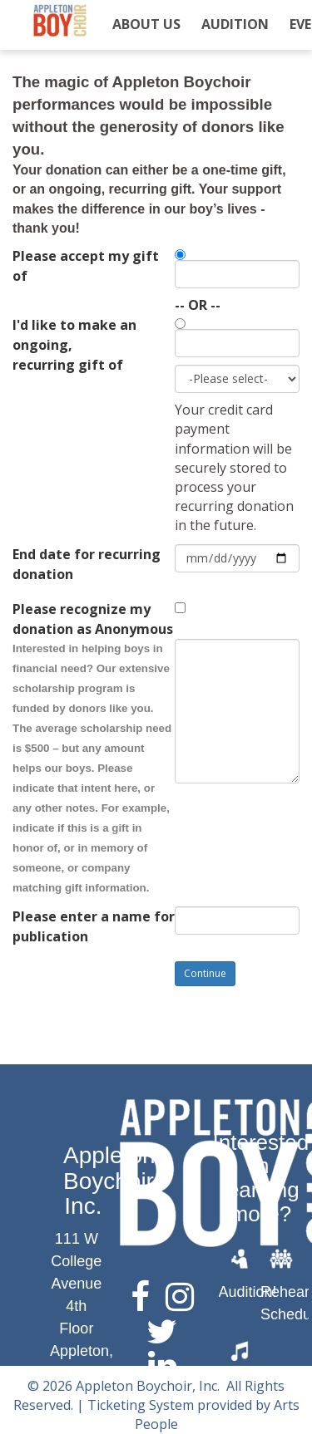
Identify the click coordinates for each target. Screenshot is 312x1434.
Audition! (248, 1292)
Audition (235, 24)
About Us (146, 24)
